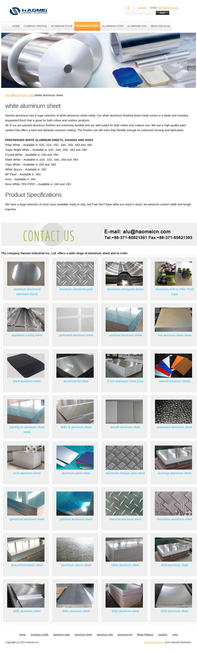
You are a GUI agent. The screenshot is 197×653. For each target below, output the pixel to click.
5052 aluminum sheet (174, 611)
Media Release (145, 634)
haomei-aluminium (154, 642)
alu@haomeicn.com (168, 7)
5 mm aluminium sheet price (125, 381)
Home (9, 95)
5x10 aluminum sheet (27, 473)
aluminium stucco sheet (76, 565)
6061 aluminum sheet (76, 611)
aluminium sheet (24, 95)
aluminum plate (61, 634)
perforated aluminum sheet (76, 335)
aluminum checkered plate (76, 289)
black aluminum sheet (27, 381)
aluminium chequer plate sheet (125, 473)
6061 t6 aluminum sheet (76, 427)
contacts (162, 634)
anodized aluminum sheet (125, 335)
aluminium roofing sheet (27, 335)
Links (175, 634)
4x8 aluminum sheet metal (174, 335)
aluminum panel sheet (76, 473)
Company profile (39, 634)
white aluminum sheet (125, 565)
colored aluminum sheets (175, 381)
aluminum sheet (83, 634)
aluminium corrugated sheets (125, 289)
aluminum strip (105, 634)
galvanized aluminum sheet (27, 519)
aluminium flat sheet (76, 381)
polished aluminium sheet (76, 519)
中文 (127, 7)
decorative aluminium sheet (174, 519)
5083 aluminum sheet (125, 611)
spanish (141, 7)
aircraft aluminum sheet (125, 427)
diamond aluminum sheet (125, 519)
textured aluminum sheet (27, 565)
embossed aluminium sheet (174, 427)
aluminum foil (125, 634)
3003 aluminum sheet (174, 565)
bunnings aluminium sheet (174, 473)
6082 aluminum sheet (27, 611)
